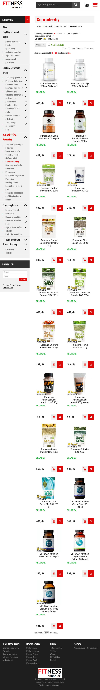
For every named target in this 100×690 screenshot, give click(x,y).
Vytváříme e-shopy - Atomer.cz (50, 685)
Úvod (39, 26)
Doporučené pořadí (43, 36)
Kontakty (6, 651)
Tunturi (53, 660)
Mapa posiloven (32, 663)
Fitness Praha (31, 654)
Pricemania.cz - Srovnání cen (85, 648)
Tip (65, 49)
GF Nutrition (55, 657)
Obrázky (38, 39)
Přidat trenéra (31, 648)
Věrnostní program (10, 657)
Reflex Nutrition (56, 648)
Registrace (8, 288)
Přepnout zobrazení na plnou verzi (50, 679)
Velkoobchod (8, 660)
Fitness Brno (31, 657)
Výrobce (40, 45)
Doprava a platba (10, 654)
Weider (53, 654)
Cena (59, 34)
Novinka (89, 49)
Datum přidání (73, 34)
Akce (72, 49)
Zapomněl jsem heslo (12, 285)
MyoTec (53, 651)
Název (50, 34)
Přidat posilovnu (32, 651)
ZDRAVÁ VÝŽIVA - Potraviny (55, 26)
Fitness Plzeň (31, 660)
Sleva (80, 49)
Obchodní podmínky (11, 648)
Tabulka (51, 39)
